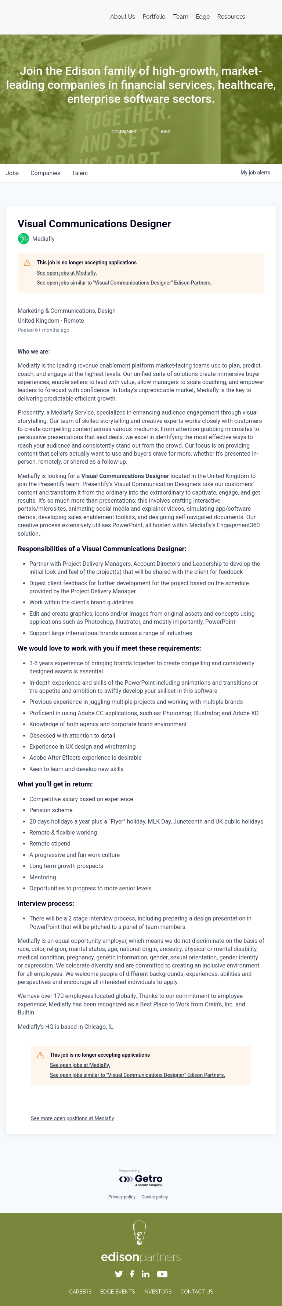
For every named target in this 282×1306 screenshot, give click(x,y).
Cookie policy (154, 1197)
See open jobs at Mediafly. (67, 273)
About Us (122, 16)
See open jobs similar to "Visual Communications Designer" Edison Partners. (124, 283)
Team (180, 16)
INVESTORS (157, 1292)
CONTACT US (196, 1292)
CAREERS (80, 1292)
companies (45, 173)
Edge (203, 16)
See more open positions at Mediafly (72, 1118)
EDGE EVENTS (117, 1292)
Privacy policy (121, 1197)
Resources (231, 16)
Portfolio (154, 16)
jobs (12, 173)
